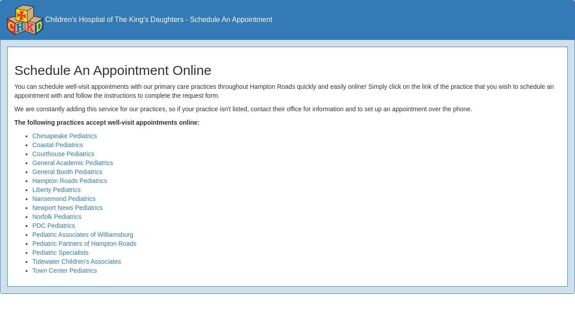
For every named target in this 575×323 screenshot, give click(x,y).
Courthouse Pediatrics (63, 153)
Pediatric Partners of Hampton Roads (84, 243)
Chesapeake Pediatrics (64, 136)
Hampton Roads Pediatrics (69, 180)
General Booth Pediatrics (67, 171)
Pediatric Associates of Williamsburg (82, 234)
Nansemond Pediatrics (64, 198)
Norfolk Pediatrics (57, 216)
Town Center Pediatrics (64, 270)
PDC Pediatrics (53, 225)
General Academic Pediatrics (72, 162)
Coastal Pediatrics (57, 144)
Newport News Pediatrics (67, 207)
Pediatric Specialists (60, 252)
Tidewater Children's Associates (76, 261)
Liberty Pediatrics (56, 189)
